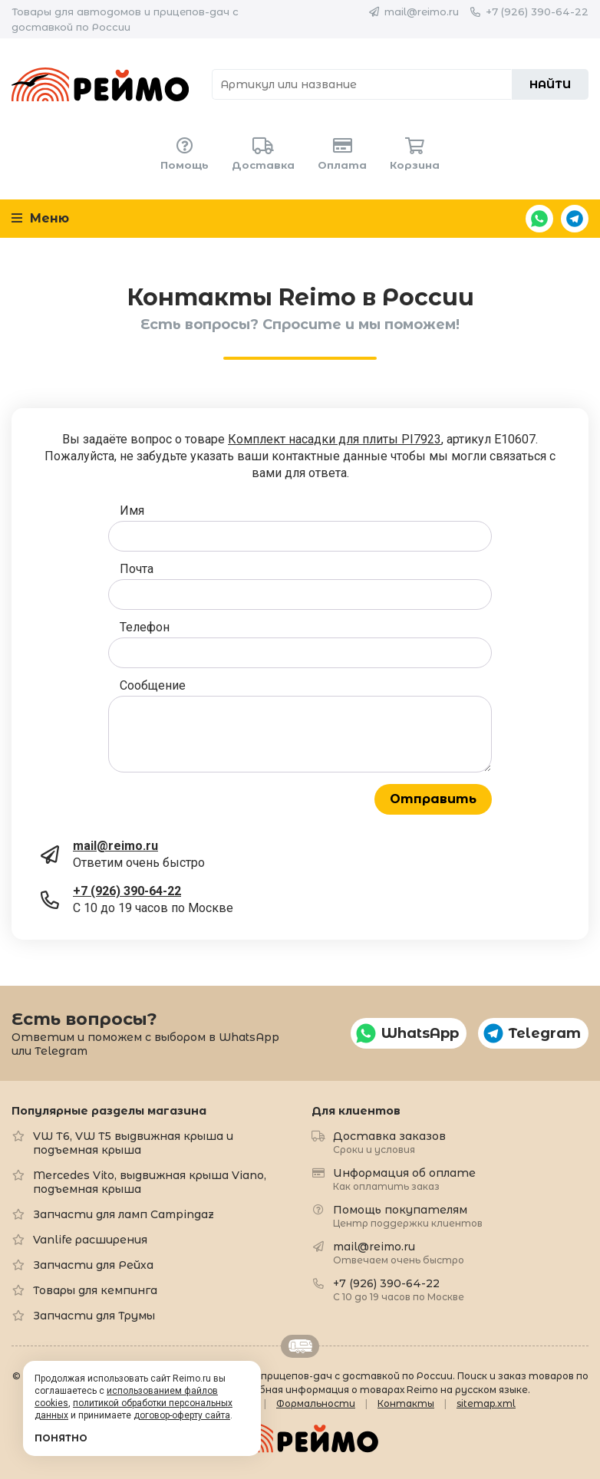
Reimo (100, 84)
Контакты (405, 1403)
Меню (40, 218)
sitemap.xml (486, 1403)
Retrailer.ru (300, 1346)
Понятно (61, 1438)
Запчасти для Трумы (94, 1316)
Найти (550, 84)
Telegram (574, 218)
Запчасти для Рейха (93, 1265)
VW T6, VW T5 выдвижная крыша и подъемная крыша (133, 1143)
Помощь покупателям (408, 1215)
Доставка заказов (389, 1142)
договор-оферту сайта (182, 1415)
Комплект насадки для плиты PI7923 (334, 439)
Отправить (433, 799)
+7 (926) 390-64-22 (537, 11)
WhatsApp (539, 218)
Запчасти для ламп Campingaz (123, 1214)
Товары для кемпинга (95, 1290)
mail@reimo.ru (421, 11)
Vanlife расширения (90, 1240)
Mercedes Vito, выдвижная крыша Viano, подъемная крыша (149, 1182)
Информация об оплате (404, 1178)
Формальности (315, 1403)
